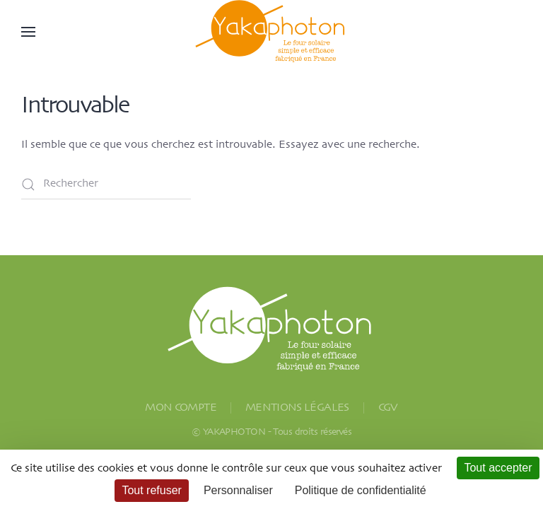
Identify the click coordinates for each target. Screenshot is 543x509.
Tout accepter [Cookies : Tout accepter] (498, 468)
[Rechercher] (106, 184)
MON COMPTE (180, 408)
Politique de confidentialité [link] (360, 490)
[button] (28, 32)
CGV (388, 408)
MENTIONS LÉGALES (297, 408)
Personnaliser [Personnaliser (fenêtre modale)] (238, 490)
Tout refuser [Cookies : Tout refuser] (151, 490)
